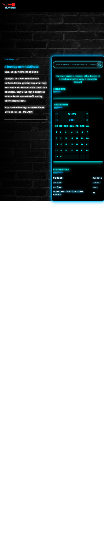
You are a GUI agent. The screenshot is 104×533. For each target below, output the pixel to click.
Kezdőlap (9, 59)
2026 (72, 120)
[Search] (99, 64)
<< (56, 114)
